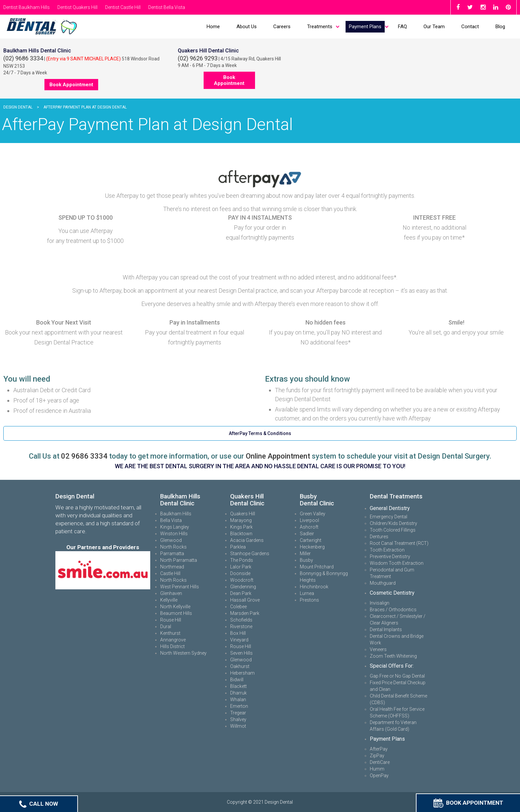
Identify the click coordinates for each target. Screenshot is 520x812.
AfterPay (379, 749)
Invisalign (379, 603)
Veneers (378, 649)
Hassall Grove (245, 600)
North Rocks (173, 547)
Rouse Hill (170, 620)
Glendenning (243, 586)
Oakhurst (239, 666)
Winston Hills (174, 533)
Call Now (38, 803)
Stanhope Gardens (249, 553)
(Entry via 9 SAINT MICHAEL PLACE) (83, 58)
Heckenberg (312, 547)
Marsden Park (244, 613)
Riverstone (241, 626)
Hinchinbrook (314, 586)
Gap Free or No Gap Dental (397, 676)
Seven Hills (241, 653)
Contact (470, 27)
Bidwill (236, 679)
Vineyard (239, 639)
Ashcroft (309, 527)
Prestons (309, 600)
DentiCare (380, 762)
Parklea (238, 547)
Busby (306, 560)
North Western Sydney (183, 653)
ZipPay (377, 755)
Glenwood (171, 540)
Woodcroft (241, 580)
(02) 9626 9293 (198, 58)
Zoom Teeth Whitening (393, 656)
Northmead (172, 566)
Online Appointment (278, 456)
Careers (282, 27)
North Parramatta (178, 560)
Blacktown (241, 533)
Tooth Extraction (387, 550)
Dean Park (240, 593)
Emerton (239, 706)
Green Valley (312, 513)
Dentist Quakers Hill (77, 7)
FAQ (402, 27)
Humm (377, 769)
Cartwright (310, 540)
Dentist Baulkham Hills (26, 7)
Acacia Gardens (247, 540)
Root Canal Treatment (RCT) (399, 543)
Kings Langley (174, 527)
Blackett (238, 686)
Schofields (241, 620)
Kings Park (241, 527)
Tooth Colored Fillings (393, 530)
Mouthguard (383, 583)
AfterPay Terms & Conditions (260, 433)
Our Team (434, 27)
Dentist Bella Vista (166, 7)
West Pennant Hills (179, 586)
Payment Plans (365, 27)
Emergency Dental (388, 516)
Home (213, 27)
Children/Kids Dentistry (393, 523)
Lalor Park (240, 566)
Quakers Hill (242, 513)
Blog (500, 27)
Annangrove (173, 639)
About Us (246, 27)
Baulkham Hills (175, 513)
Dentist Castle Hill (123, 7)
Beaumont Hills (176, 613)
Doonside (240, 573)
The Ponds (241, 560)
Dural (165, 626)
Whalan (238, 699)
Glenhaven (171, 593)
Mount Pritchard (317, 566)
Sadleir (307, 533)
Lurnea (307, 593)
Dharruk (238, 693)
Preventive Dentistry (390, 556)
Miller (305, 553)
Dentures (379, 536)
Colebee (238, 606)
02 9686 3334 (84, 456)
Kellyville (168, 600)
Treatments (319, 27)
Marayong (241, 520)
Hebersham (242, 673)
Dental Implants (386, 629)
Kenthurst (170, 633)
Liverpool (309, 520)
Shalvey (238, 719)
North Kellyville (175, 606)
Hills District (172, 646)
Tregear (238, 712)
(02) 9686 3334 (23, 58)
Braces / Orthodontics (393, 609)
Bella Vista (171, 520)
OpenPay (379, 775)
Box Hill (238, 633)
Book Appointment (468, 802)
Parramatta (172, 553)
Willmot (238, 726)
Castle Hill (170, 573)
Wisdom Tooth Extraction (396, 563)
